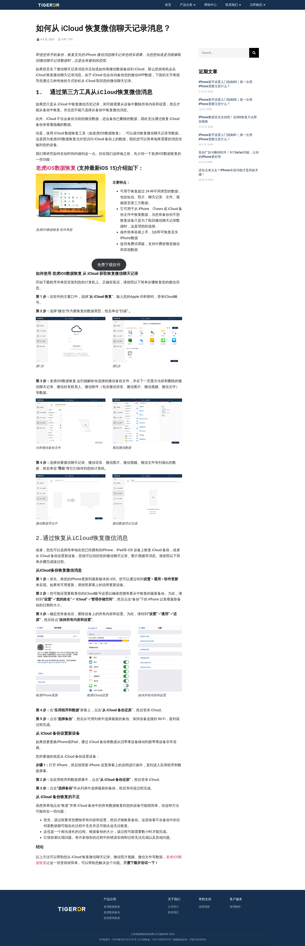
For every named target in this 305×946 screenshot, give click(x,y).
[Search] (254, 53)
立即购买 (257, 4)
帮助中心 (210, 5)
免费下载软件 (109, 264)
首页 (168, 5)
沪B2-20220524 (197, 939)
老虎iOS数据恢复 (56, 168)
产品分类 (187, 4)
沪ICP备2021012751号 (124, 939)
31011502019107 (161, 939)
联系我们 (233, 4)
